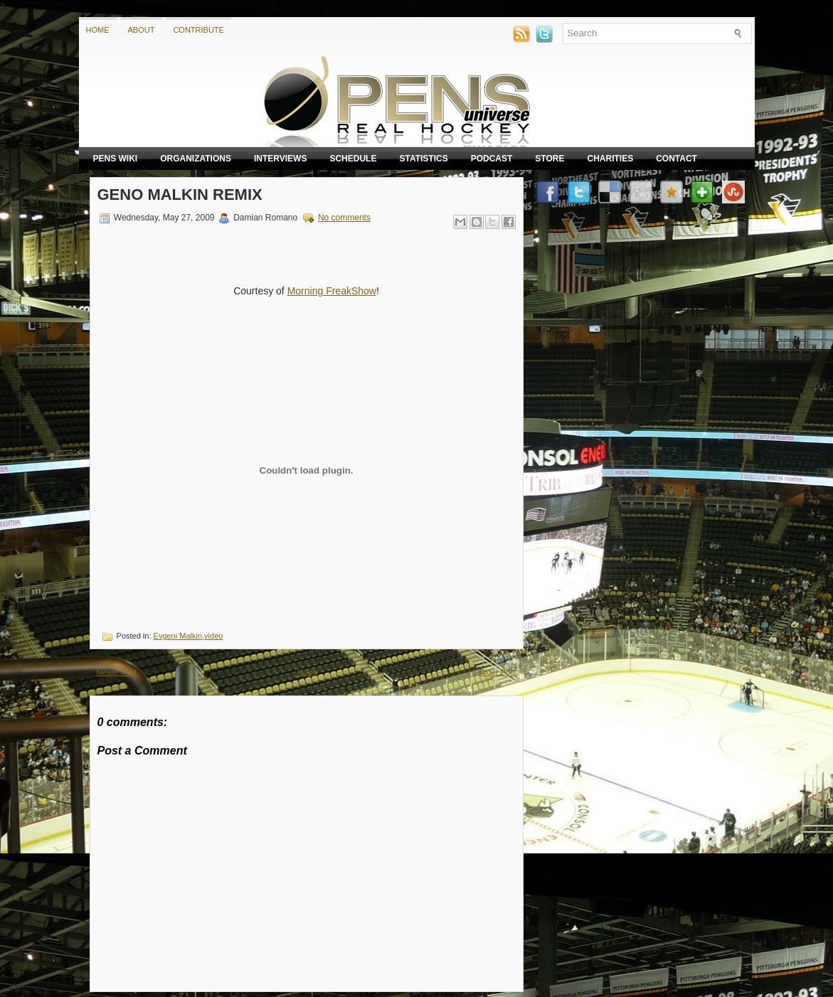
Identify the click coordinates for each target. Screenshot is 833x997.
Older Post (497, 672)
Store (549, 159)
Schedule (352, 159)
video (213, 635)
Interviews (280, 159)
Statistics (423, 159)
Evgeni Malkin (178, 635)
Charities (610, 159)
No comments (344, 218)
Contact (676, 159)
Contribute (198, 30)
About (141, 30)
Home (98, 30)
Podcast (492, 159)
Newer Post (117, 672)
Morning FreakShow (331, 291)
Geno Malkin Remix (179, 194)
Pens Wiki (115, 159)
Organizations (195, 159)
